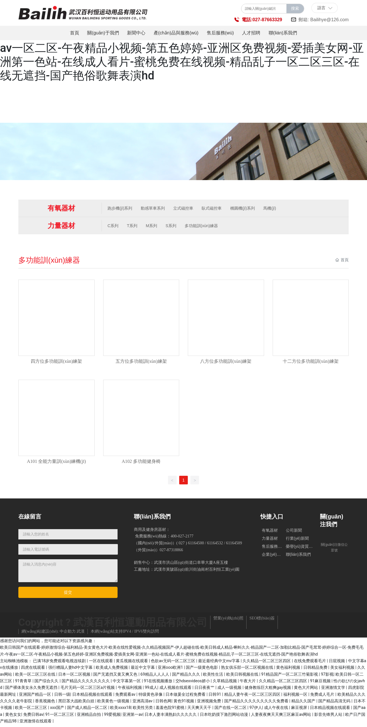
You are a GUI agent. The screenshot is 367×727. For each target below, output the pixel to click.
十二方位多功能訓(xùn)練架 (311, 362)
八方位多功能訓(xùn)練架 (225, 362)
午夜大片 (248, 683)
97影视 (327, 677)
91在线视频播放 (158, 683)
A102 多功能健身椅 (141, 463)
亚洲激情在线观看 (35, 723)
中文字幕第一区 (127, 683)
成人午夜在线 (276, 710)
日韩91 (215, 697)
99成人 (151, 690)
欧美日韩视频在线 (242, 677)
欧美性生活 (213, 677)
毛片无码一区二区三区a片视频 (88, 690)
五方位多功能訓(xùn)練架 (141, 362)
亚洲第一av (132, 717)
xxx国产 (57, 710)
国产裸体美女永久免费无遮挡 (31, 690)
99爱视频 (112, 717)
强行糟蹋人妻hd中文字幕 (71, 670)
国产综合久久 (46, 683)
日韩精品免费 (315, 670)
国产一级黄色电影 (202, 670)
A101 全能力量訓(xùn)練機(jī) (56, 463)
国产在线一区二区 (230, 710)
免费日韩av (33, 717)
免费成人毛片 (322, 697)
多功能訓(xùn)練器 (206, 226)
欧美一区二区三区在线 (35, 677)
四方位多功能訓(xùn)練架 (56, 362)
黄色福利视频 (288, 670)
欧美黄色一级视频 (113, 703)
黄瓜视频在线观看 (132, 663)
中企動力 (68, 634)
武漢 (81, 634)
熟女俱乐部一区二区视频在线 (247, 670)
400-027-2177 (182, 539)
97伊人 (255, 710)
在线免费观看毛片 (310, 663)
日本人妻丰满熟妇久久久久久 (171, 717)
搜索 (295, 8)
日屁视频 (337, 663)
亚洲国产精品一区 (35, 697)
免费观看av (125, 697)
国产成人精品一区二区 (87, 710)
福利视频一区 (295, 697)
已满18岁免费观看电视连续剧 (60, 663)
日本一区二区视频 (74, 677)
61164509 (234, 545)
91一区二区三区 (60, 717)
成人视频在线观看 (175, 690)
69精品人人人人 (155, 677)
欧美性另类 (143, 710)
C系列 (113, 226)
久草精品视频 (225, 683)
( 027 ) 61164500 (190, 545)
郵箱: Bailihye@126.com (323, 19)
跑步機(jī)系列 (120, 208)
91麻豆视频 (320, 683)
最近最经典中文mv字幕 (219, 663)
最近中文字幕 (143, 670)
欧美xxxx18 (120, 710)
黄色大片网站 (306, 690)
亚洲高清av (143, 703)
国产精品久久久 (186, 677)
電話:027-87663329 (262, 19)
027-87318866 (171, 552)
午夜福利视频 (130, 690)
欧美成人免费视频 (112, 670)
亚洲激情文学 (333, 690)
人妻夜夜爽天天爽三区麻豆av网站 (281, 717)
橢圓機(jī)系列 (247, 208)
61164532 (215, 545)
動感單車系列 (154, 208)
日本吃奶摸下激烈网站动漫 (224, 717)
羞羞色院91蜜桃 (170, 710)
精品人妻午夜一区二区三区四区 (252, 697)
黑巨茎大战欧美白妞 (76, 703)
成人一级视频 (229, 690)
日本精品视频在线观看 (92, 697)
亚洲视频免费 (209, 703)
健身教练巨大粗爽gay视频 (268, 690)
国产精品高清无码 (334, 703)
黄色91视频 (184, 703)
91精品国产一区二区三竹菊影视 (290, 677)
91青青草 (23, 683)
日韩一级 (62, 697)
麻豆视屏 (299, 710)
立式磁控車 (186, 208)
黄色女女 (13, 717)
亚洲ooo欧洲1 (171, 670)
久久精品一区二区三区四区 (267, 663)
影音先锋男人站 (328, 717)
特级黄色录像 (150, 697)
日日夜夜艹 (204, 690)
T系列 (134, 226)
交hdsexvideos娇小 (193, 683)
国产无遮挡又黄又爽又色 (115, 677)
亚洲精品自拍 (89, 717)
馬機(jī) (275, 208)
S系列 (174, 226)
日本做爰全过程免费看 (185, 697)
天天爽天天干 (199, 710)
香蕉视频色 (45, 703)
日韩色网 (163, 703)
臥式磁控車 (216, 208)
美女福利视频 (342, 670)
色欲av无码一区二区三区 (173, 663)
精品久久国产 (303, 703)
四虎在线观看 (33, 670)
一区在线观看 (101, 663)
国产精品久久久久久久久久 (86, 683)
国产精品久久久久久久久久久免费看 (256, 703)
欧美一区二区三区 (31, 710)
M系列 (154, 226)
